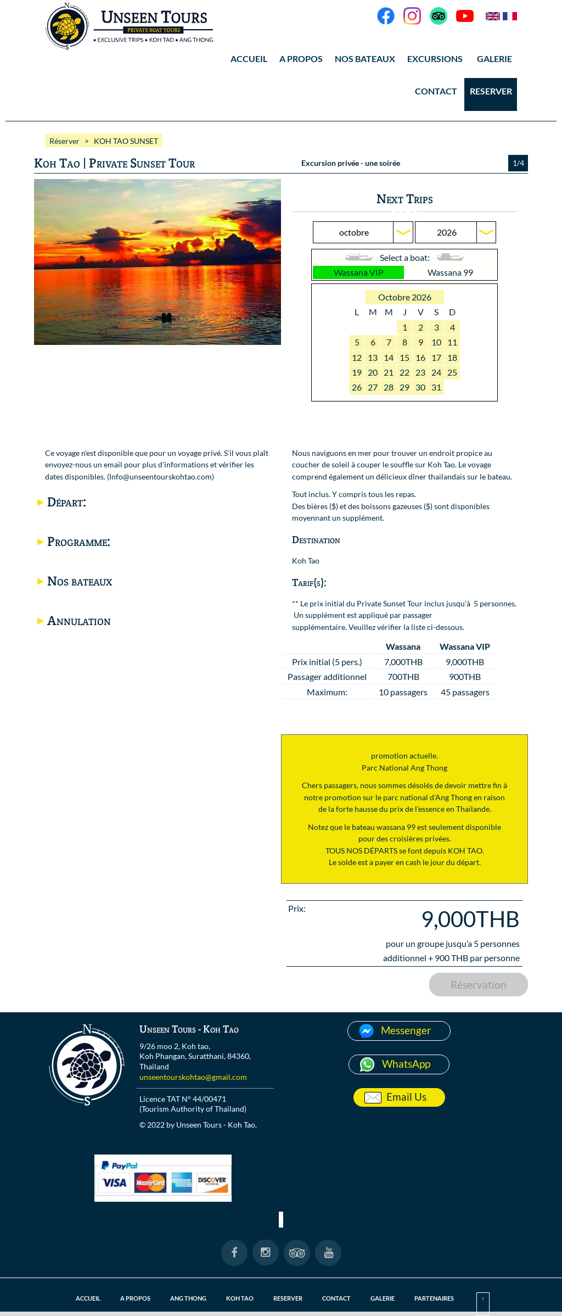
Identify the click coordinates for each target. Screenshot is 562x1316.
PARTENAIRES (434, 1298)
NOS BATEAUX (365, 58)
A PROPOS (301, 58)
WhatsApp (406, 1063)
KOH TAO (240, 1298)
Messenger (406, 1030)
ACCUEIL (249, 58)
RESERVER (491, 91)
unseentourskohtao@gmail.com (193, 1076)
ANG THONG (188, 1298)
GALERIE (494, 58)
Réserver (64, 141)
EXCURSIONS (435, 58)
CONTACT (436, 91)
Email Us (406, 1096)
